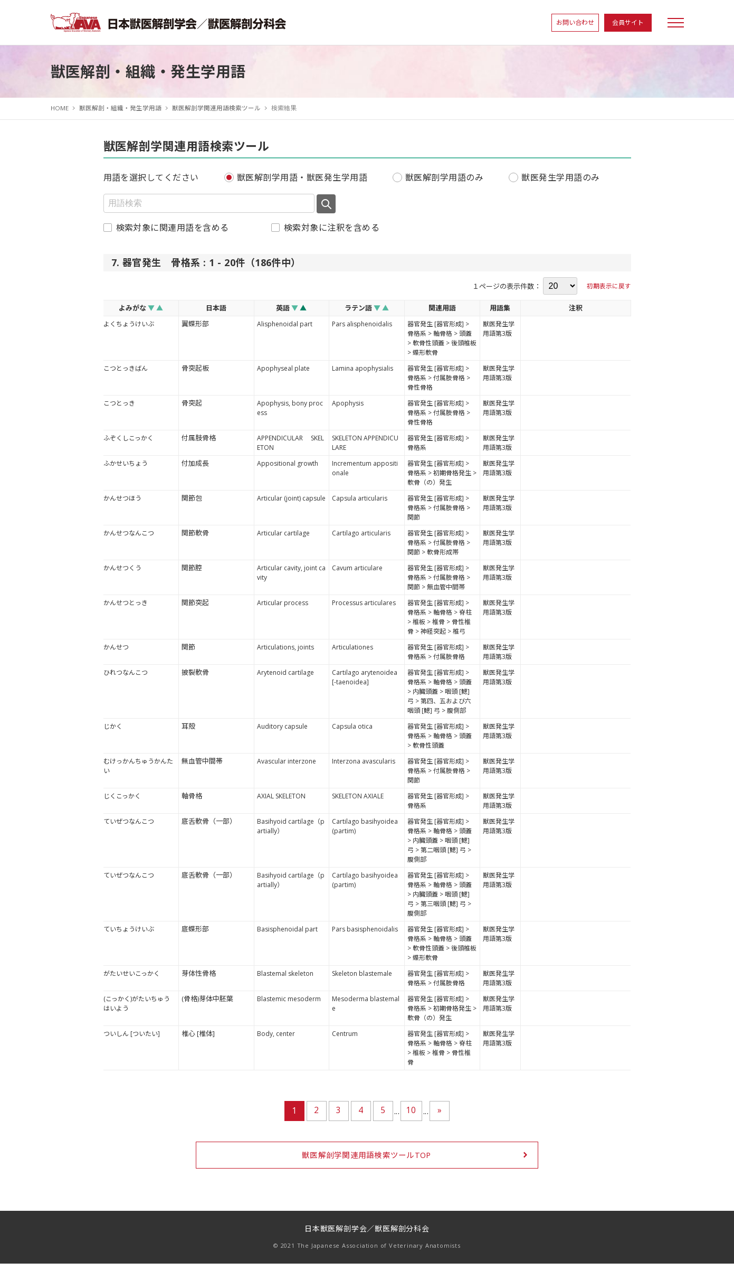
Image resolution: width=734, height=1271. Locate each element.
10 (411, 1110)
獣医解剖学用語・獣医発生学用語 (302, 177)
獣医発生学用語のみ (560, 177)
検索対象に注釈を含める (331, 227)
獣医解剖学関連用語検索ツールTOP (367, 1160)
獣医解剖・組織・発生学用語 (121, 107)
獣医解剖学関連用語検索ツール (217, 107)
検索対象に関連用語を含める (172, 227)
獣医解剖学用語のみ (444, 177)
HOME (60, 107)
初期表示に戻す (609, 285)
